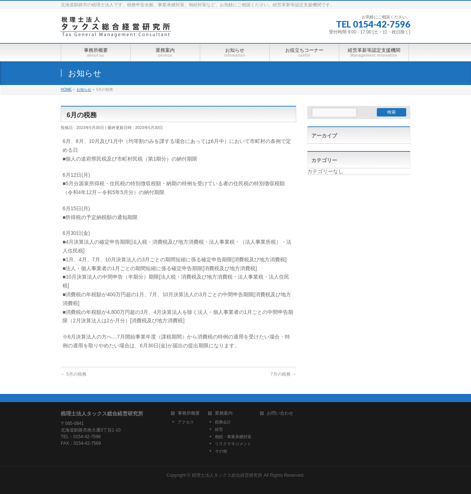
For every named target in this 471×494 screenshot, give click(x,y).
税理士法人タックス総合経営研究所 (227, 475)
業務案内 (224, 413)
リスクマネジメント (233, 443)
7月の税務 (283, 374)
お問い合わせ (280, 413)
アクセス (186, 422)
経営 (219, 429)
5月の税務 (73, 374)
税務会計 (223, 422)
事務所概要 (189, 413)
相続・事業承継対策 (233, 436)
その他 (221, 451)
